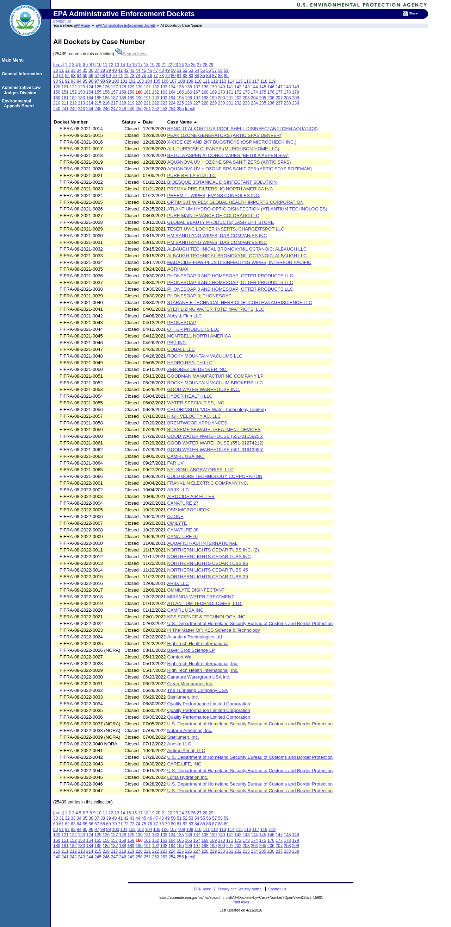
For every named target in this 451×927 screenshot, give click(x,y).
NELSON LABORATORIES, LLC (200, 469)
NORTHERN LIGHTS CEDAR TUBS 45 (207, 570)
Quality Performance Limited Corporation (208, 703)
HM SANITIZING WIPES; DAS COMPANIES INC (217, 235)
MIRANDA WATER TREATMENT (200, 596)
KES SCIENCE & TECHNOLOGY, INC (206, 616)
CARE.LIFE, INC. (184, 764)
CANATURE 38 (182, 529)
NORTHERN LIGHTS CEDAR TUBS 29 (207, 576)
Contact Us (62, 21)
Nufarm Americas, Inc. (189, 730)
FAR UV (175, 463)
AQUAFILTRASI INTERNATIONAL (202, 543)
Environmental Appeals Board (19, 103)
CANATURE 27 (182, 503)
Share (413, 13)
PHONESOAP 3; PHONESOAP (199, 295)
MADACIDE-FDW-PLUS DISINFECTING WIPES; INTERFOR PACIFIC (239, 262)
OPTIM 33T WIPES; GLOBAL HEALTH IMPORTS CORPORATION (235, 202)
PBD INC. (177, 342)
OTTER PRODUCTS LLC (193, 329)
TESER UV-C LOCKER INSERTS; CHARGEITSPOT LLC (225, 229)
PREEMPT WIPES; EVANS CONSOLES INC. (213, 195)
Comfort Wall (180, 657)
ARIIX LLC (178, 489)
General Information (23, 73)
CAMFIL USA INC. (185, 456)
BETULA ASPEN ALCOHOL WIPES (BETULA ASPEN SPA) (228, 155)
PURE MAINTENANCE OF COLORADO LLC (213, 215)
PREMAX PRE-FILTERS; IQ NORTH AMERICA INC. (220, 188)
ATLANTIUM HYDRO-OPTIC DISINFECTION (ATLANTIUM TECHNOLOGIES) (247, 209)
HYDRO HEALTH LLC (189, 362)
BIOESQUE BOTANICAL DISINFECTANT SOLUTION (222, 182)
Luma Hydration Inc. (187, 777)
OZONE (175, 516)
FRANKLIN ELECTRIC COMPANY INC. (207, 483)
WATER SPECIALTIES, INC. (196, 402)
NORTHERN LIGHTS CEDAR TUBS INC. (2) (213, 550)
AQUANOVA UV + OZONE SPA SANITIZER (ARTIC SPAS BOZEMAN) (239, 168)
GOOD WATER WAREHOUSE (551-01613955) (215, 449)
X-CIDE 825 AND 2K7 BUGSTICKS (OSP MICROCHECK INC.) (231, 142)
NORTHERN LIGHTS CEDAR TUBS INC (209, 556)
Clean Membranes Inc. (190, 683)
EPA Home (82, 25)
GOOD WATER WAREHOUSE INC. (203, 389)
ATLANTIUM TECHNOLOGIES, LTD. (204, 603)
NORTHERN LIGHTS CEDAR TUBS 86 (207, 563)
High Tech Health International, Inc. (202, 663)
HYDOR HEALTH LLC (189, 396)
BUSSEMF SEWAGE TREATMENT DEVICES (213, 429)
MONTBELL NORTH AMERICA (199, 336)
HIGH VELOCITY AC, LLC (194, 416)
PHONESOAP (181, 322)
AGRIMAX (177, 269)
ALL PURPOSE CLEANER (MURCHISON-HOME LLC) (223, 148)
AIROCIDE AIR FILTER (191, 496)
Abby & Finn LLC (184, 316)
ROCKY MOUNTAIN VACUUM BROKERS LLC (215, 382)
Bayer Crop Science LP (191, 650)
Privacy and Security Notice (240, 889)
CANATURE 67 (182, 536)
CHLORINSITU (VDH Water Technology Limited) (216, 409)
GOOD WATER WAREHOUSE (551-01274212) (215, 443)
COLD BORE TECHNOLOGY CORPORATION (214, 476)
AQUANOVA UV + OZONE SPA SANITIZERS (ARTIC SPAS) (229, 162)
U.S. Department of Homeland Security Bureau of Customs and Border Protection (250, 623)
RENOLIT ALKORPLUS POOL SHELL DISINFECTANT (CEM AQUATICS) (242, 128)
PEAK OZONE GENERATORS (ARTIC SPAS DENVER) (224, 135)
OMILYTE (177, 523)
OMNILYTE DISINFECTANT (195, 590)
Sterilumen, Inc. (183, 697)
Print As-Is (241, 902)
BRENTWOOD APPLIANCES (197, 422)
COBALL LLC (180, 349)
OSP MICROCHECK (188, 509)
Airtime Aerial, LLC (186, 750)
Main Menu (14, 60)
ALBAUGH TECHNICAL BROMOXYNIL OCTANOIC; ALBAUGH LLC (237, 249)
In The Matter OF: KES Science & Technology (213, 630)
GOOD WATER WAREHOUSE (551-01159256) (215, 436)
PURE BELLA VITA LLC (191, 175)
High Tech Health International (197, 643)
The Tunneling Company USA (197, 690)
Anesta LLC (179, 743)
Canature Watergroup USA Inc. (198, 677)
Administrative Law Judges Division (22, 90)
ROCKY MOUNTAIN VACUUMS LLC (204, 356)
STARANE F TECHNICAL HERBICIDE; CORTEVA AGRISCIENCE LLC (239, 302)
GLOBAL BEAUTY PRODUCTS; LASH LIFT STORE (220, 222)
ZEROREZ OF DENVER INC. (197, 369)
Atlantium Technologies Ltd (194, 636)
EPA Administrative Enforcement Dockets (125, 25)
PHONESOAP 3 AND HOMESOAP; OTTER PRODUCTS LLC (230, 275)
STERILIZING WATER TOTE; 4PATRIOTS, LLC (215, 309)
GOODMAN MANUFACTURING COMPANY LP (215, 376)
